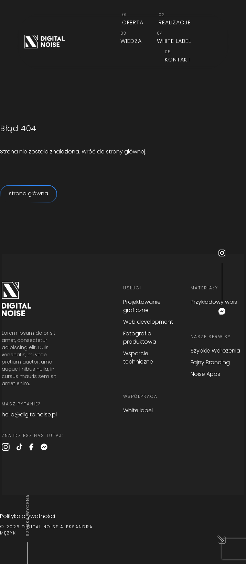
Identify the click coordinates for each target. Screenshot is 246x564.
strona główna (28, 194)
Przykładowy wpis (214, 302)
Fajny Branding (210, 363)
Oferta (132, 23)
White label (174, 41)
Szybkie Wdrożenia (215, 351)
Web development (148, 322)
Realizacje (175, 23)
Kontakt (178, 60)
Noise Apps (205, 374)
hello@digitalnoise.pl (29, 415)
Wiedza (131, 41)
